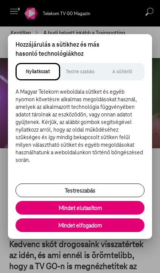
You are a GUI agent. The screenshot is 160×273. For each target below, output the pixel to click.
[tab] (38, 71)
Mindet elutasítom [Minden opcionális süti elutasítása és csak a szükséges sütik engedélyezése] (80, 208)
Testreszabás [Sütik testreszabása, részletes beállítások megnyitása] (80, 190)
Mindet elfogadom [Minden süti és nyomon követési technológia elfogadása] (80, 225)
